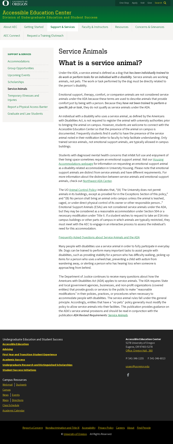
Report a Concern (32, 428)
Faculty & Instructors (95, 27)
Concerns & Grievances (149, 27)
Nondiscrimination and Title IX (62, 428)
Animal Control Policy (82, 190)
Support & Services (63, 27)
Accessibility (88, 428)
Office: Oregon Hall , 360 (139, 351)
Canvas (7, 390)
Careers (120, 428)
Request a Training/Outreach (45, 36)
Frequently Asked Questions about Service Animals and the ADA (99, 237)
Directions (17, 400)
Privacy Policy (105, 428)
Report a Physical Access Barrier (28, 107)
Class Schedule (11, 405)
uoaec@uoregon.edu (137, 366)
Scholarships (16, 82)
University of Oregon (75, 434)
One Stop (124, 3)
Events (16, 395)
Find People (144, 428)
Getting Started (34, 27)
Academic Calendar (13, 410)
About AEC (10, 27)
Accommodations (19, 61)
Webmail (8, 385)
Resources (121, 27)
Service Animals (17, 89)
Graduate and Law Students (25, 113)
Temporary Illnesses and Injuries (23, 98)
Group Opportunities (21, 68)
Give (149, 3)
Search (158, 3)
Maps (6, 400)
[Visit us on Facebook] (128, 375)
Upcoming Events (19, 75)
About (130, 428)
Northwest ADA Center (97, 181)
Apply (134, 3)
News (6, 395)
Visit (142, 3)
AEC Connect (12, 36)
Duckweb (21, 385)
